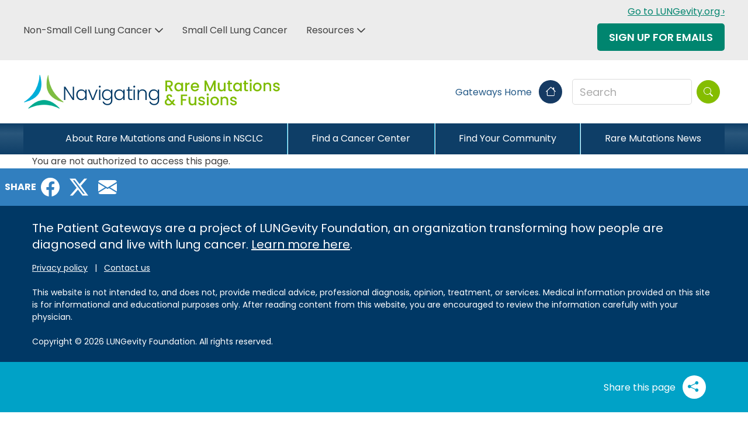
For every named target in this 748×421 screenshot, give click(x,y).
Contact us (127, 268)
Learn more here (300, 244)
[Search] (708, 91)
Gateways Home (508, 92)
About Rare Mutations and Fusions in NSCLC (164, 138)
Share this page (655, 387)
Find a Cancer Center (360, 138)
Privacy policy (60, 268)
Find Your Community (507, 138)
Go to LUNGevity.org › (676, 11)
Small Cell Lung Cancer (235, 30)
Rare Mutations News (653, 138)
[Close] (32, 138)
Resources (330, 30)
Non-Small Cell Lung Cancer (87, 30)
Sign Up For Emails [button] (661, 37)
